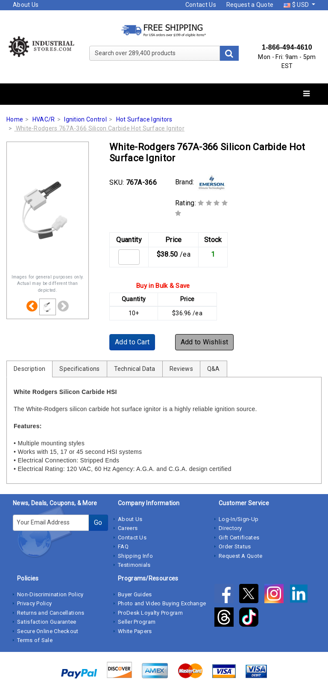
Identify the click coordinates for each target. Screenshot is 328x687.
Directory (230, 528)
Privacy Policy (34, 603)
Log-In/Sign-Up (238, 519)
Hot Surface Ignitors (144, 119)
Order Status (235, 546)
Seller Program (136, 622)
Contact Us (200, 4)
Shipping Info (135, 556)
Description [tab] (29, 368)
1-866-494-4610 (287, 47)
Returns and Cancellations (51, 613)
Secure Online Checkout (48, 631)
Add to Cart (132, 342)
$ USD (297, 4)
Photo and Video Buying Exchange (162, 603)
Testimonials (134, 565)
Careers (128, 528)
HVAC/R (43, 119)
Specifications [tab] (79, 368)
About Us (25, 4)
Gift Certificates (239, 537)
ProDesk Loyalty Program (150, 613)
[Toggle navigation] (306, 94)
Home (14, 119)
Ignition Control (85, 119)
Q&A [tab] (213, 368)
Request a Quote (250, 4)
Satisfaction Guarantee (46, 622)
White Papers (135, 631)
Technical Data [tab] (134, 368)
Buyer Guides (135, 594)
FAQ (123, 546)
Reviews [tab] (181, 368)
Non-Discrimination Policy (50, 594)
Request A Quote (241, 556)
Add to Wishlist (204, 342)
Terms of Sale (35, 640)
